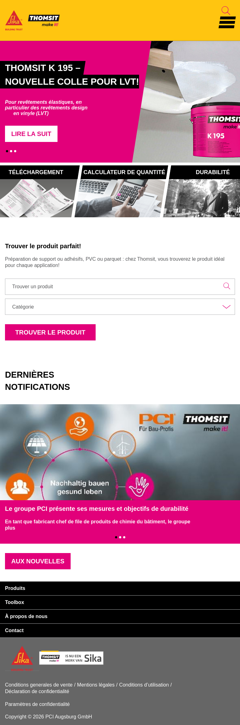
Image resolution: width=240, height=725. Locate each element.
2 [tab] (11, 151)
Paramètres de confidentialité (37, 704)
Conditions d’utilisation (144, 684)
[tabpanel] (69, 102)
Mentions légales (96, 684)
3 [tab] (15, 151)
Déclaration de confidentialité (37, 691)
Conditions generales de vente (38, 684)
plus (10, 528)
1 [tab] (7, 151)
